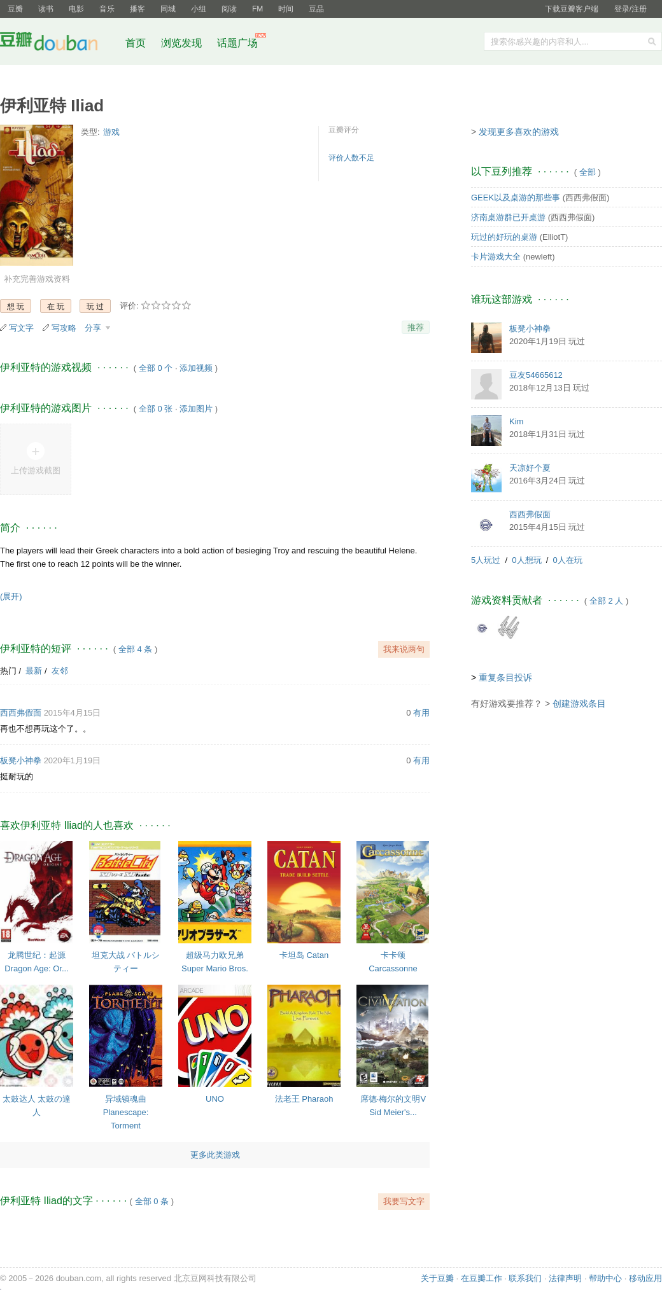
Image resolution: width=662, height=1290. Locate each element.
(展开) (11, 596)
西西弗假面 (20, 713)
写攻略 (64, 328)
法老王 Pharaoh (304, 1099)
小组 (198, 8)
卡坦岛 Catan (303, 955)
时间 (285, 8)
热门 (8, 671)
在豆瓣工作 (481, 1278)
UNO (215, 1099)
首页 (135, 43)
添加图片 (196, 408)
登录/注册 (630, 8)
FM (257, 8)
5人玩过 (485, 560)
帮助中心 (605, 1278)
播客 (137, 8)
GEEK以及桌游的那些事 (515, 197)
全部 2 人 (606, 601)
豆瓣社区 (58, 43)
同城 (168, 8)
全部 (587, 172)
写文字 (21, 328)
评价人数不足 (351, 157)
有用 (421, 713)
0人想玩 (526, 560)
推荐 (415, 327)
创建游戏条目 (579, 703)
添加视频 (196, 368)
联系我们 (525, 1278)
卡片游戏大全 (496, 256)
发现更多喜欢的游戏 (519, 132)
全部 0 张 (156, 408)
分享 (94, 328)
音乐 (107, 8)
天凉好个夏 (530, 468)
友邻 (60, 671)
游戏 (111, 132)
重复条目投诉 (505, 677)
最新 (33, 671)
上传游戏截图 (35, 470)
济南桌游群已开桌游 (508, 217)
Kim (516, 421)
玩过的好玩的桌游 (504, 237)
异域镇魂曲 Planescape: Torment (126, 1112)
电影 (76, 8)
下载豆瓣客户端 (571, 8)
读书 (45, 8)
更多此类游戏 (215, 1155)
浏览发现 (182, 43)
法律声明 (565, 1278)
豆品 (316, 8)
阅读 (229, 8)
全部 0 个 (156, 368)
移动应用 (645, 1278)
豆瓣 (15, 8)
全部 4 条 (135, 649)
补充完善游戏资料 (37, 279)
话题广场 (237, 43)
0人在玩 (567, 560)
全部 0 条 (152, 1201)
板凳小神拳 (20, 760)
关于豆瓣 (437, 1278)
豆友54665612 (536, 375)
